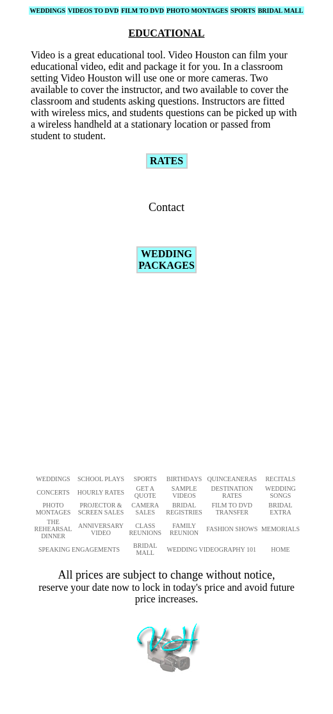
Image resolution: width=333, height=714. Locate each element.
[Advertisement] (194, 373)
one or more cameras (202, 77)
